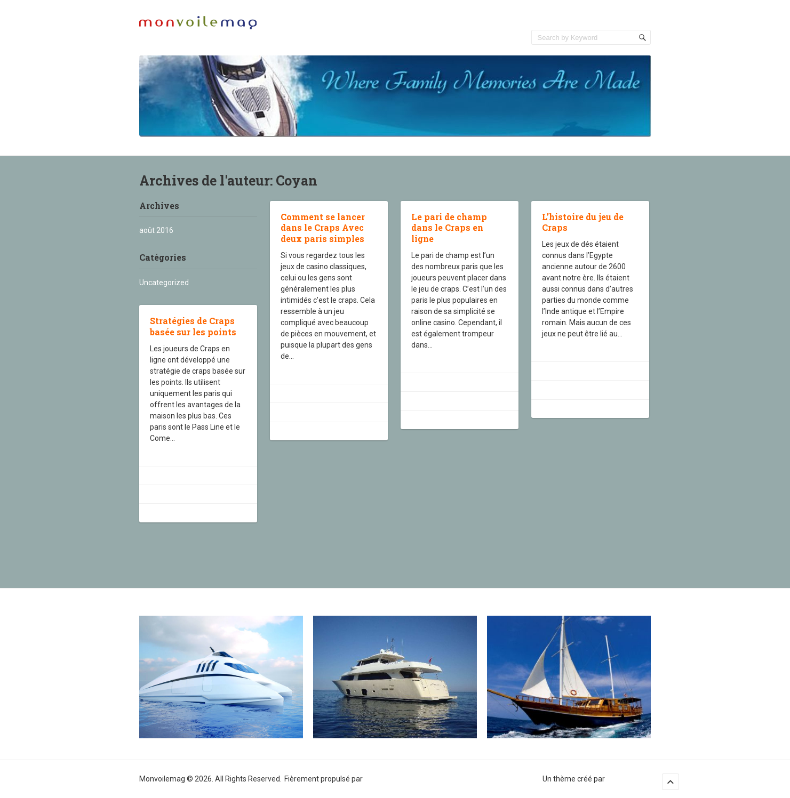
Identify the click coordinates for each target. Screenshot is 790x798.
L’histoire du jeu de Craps (583, 222)
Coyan (300, 412)
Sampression (629, 779)
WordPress (382, 779)
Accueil (638, 16)
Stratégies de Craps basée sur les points (193, 326)
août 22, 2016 (311, 393)
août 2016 (156, 230)
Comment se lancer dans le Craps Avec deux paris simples (323, 228)
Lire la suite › (301, 372)
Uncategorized (164, 282)
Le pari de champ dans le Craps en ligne (449, 228)
